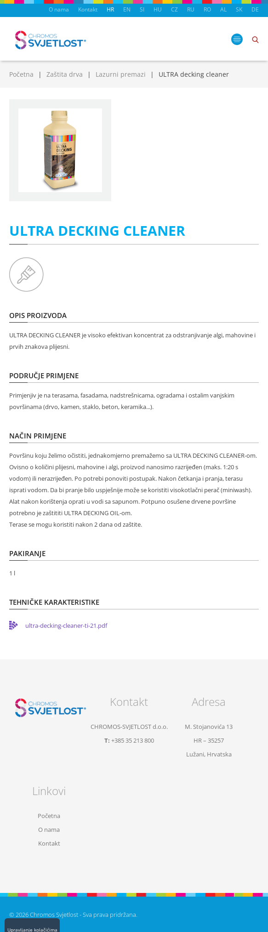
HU (158, 9)
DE (255, 9)
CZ (174, 9)
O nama (59, 9)
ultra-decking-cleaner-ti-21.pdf (66, 625)
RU (190, 9)
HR (110, 9)
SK (239, 9)
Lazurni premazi (121, 74)
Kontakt (87, 9)
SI (142, 9)
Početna (21, 74)
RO (207, 9)
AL (223, 9)
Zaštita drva (64, 74)
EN (127, 9)
